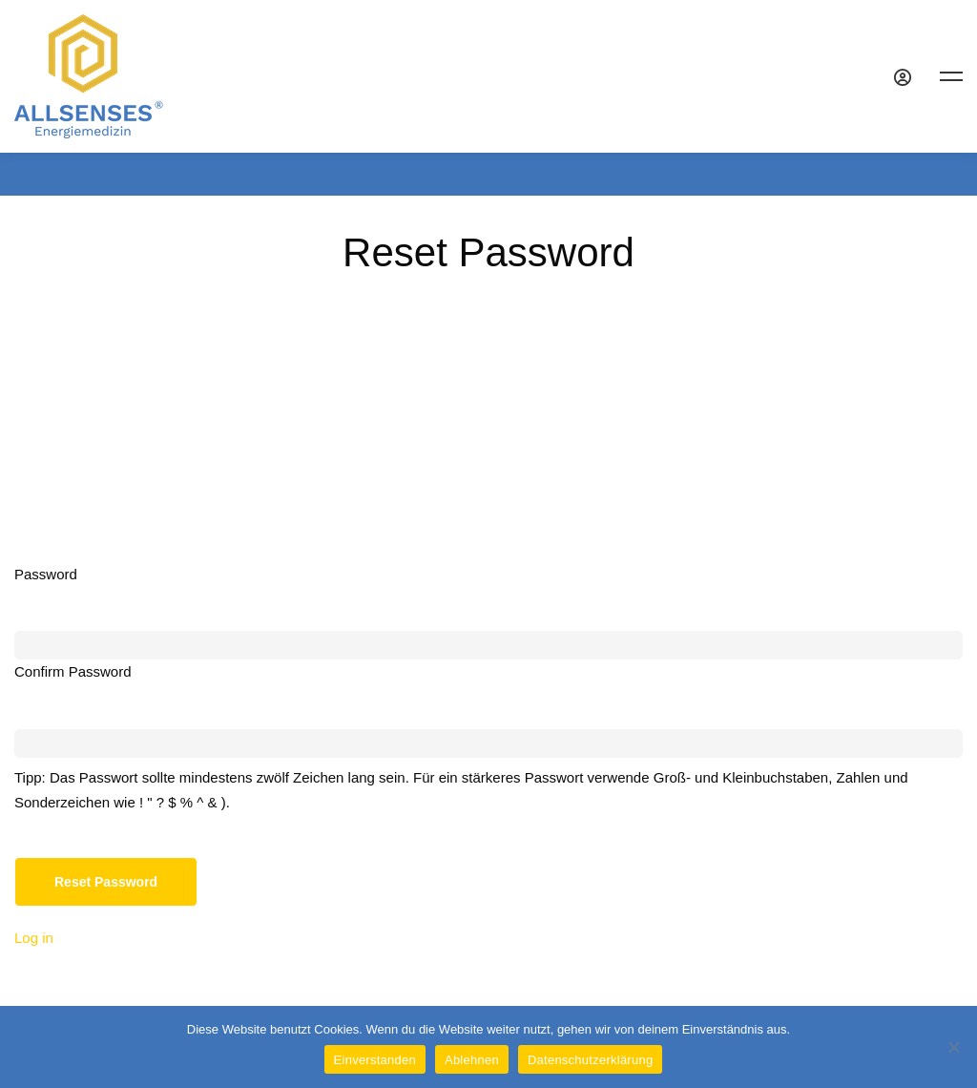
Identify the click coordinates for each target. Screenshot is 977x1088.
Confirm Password (73, 671)
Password (45, 574)
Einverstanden (375, 1060)
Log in (33, 938)
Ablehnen (472, 1060)
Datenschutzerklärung (590, 1060)
